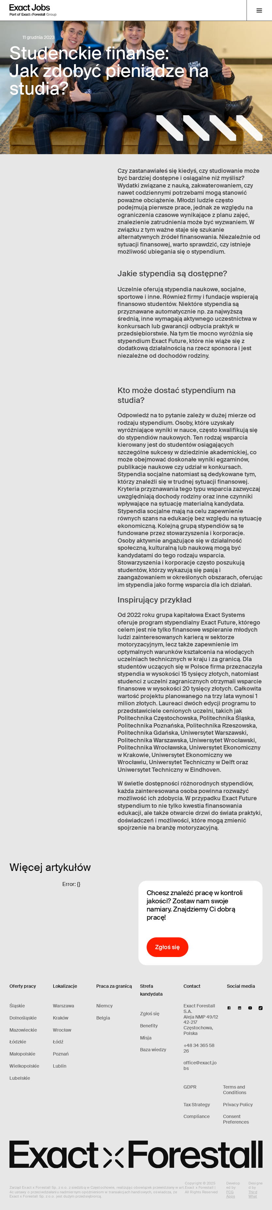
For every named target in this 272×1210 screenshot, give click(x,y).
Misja (146, 1038)
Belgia (103, 1018)
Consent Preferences (236, 1119)
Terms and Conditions (234, 1089)
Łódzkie (17, 1042)
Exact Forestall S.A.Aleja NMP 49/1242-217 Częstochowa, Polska (201, 1019)
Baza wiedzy (153, 1050)
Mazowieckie (23, 1030)
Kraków (60, 1018)
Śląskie (17, 1006)
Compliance (197, 1116)
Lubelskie (19, 1078)
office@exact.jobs (200, 1065)
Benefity (149, 1026)
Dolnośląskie (23, 1018)
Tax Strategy (197, 1105)
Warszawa (63, 1006)
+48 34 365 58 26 (199, 1048)
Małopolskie (22, 1054)
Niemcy (104, 1006)
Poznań (61, 1054)
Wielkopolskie (24, 1066)
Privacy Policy (238, 1105)
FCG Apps (230, 1194)
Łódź (58, 1042)
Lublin (59, 1066)
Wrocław (62, 1030)
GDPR (190, 1087)
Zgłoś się (149, 1014)
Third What (252, 1194)
